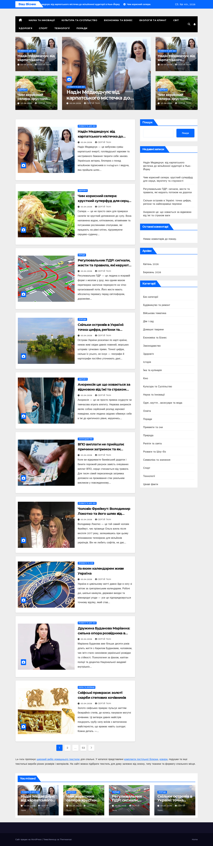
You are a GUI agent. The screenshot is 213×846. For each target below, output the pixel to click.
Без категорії (150, 296)
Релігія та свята (152, 443)
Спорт (43, 28)
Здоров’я (25, 28)
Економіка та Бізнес (118, 20)
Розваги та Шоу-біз (26, 51)
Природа (82, 319)
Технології (62, 28)
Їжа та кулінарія (152, 370)
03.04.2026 (27, 64)
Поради (81, 28)
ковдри (164, 759)
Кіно (145, 378)
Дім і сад (148, 321)
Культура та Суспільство (79, 20)
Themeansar (66, 839)
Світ (176, 20)
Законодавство (86, 439)
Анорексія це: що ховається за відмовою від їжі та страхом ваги (104, 389)
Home (195, 839)
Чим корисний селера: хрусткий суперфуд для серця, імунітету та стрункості (104, 201)
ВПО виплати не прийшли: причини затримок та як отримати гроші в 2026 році (102, 449)
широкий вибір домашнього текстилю (58, 759)
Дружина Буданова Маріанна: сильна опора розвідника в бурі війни (104, 633)
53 (83, 747)
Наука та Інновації (42, 20)
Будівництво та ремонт (156, 305)
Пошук (147, 122)
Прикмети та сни (86, 563)
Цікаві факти (150, 484)
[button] (189, 24)
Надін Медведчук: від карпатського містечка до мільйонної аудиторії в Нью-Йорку (167, 166)
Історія (147, 362)
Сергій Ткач (43, 64)
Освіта (147, 410)
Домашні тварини (153, 329)
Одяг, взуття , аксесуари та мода (162, 402)
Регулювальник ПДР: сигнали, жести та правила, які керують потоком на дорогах (104, 265)
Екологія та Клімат (152, 20)
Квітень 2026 (151, 264)
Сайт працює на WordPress (28, 839)
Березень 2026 (152, 272)
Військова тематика (154, 313)
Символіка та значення (156, 459)
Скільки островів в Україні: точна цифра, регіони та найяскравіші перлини (101, 330)
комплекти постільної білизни (141, 759)
